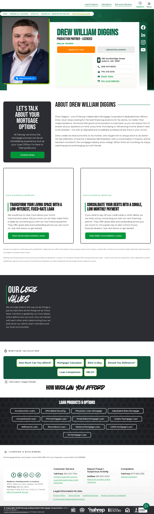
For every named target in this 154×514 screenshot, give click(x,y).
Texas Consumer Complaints (113, 495)
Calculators (106, 4)
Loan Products (91, 4)
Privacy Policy (59, 495)
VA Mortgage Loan (77, 435)
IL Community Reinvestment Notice (69, 499)
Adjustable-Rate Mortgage (125, 411)
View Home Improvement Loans (28, 236)
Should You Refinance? (121, 363)
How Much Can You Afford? (35, 363)
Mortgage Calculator (69, 363)
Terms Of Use (74, 495)
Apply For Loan (76, 49)
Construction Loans (25, 411)
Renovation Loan (57, 427)
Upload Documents (116, 49)
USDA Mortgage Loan (121, 427)
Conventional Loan (26, 419)
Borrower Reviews (123, 4)
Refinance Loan (30, 427)
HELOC (90, 372)
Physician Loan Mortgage (89, 411)
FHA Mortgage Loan (56, 419)
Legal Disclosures (90, 495)
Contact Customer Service (65, 477)
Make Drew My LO (26, 78)
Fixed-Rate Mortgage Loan (90, 419)
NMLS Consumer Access (17, 492)
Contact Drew (27, 155)
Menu (149, 7)
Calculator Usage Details (22, 382)
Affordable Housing (55, 411)
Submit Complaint (129, 477)
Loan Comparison (70, 372)
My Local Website (110, 81)
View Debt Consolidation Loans (105, 236)
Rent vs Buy (95, 363)
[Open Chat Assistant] (146, 506)
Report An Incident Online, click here (99, 480)
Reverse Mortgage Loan (88, 427)
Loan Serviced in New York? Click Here (66, 481)
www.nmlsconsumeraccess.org (16, 512)
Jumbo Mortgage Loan (126, 419)
